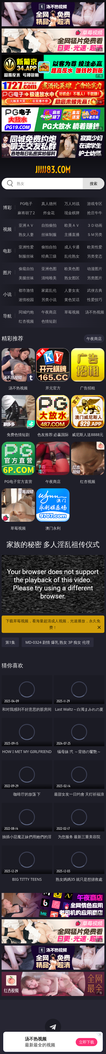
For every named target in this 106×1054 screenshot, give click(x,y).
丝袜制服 (49, 234)
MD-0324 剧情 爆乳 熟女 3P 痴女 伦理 (57, 642)
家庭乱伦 (49, 290)
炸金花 (49, 212)
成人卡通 (72, 246)
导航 (7, 316)
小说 (7, 294)
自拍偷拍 (49, 225)
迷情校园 (26, 299)
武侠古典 (94, 290)
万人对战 (72, 203)
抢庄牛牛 (94, 212)
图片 (7, 272)
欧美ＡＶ (72, 225)
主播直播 (72, 234)
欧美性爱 (94, 246)
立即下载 (86, 1042)
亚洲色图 (49, 268)
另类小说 (49, 299)
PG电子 (26, 203)
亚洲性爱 (26, 246)
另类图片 (94, 277)
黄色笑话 (72, 299)
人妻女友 (72, 290)
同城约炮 (26, 312)
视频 (7, 229)
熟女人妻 (26, 234)
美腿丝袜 (26, 277)
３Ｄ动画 (94, 225)
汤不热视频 (94, 312)
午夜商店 (49, 312)
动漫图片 (94, 268)
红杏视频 (26, 321)
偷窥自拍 (26, 268)
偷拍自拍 (49, 246)
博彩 (7, 207)
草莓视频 (72, 312)
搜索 (93, 183)
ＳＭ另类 (94, 234)
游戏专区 (94, 203)
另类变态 (94, 256)
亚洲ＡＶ (26, 225)
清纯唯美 (49, 277)
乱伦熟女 (72, 256)
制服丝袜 (26, 256)
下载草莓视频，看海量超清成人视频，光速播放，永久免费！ (54, 624)
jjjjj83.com (53, 169)
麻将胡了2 (26, 212)
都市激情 (26, 290)
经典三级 (49, 256)
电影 (7, 251)
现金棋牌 (72, 212)
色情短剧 (49, 321)
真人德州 (49, 203)
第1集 (10, 642)
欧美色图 (72, 268)
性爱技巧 (94, 299)
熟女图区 (72, 277)
